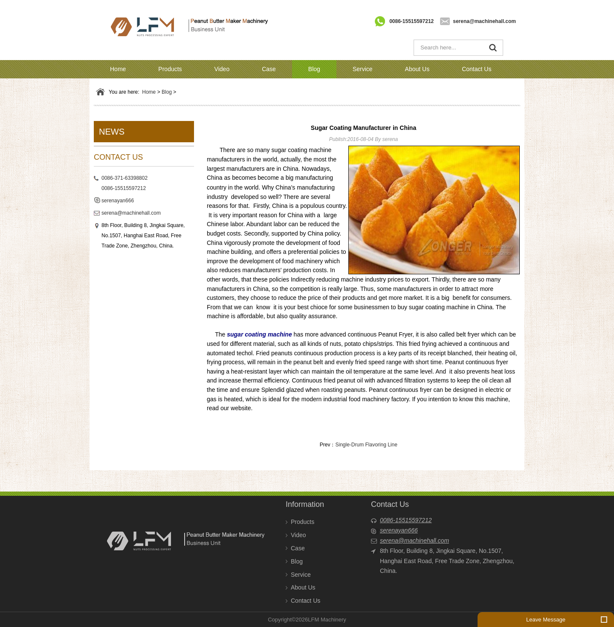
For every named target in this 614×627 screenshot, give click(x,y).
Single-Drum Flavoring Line (366, 445)
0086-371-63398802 (124, 178)
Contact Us (476, 69)
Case (269, 69)
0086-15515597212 (411, 21)
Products (170, 69)
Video (222, 69)
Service (363, 69)
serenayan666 (117, 201)
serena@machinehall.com (484, 21)
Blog (314, 69)
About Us (417, 69)
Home (118, 69)
